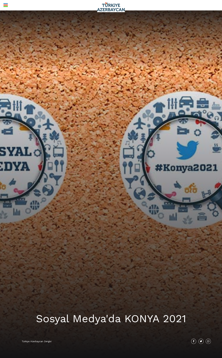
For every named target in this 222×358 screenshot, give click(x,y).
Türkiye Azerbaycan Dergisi (37, 341)
